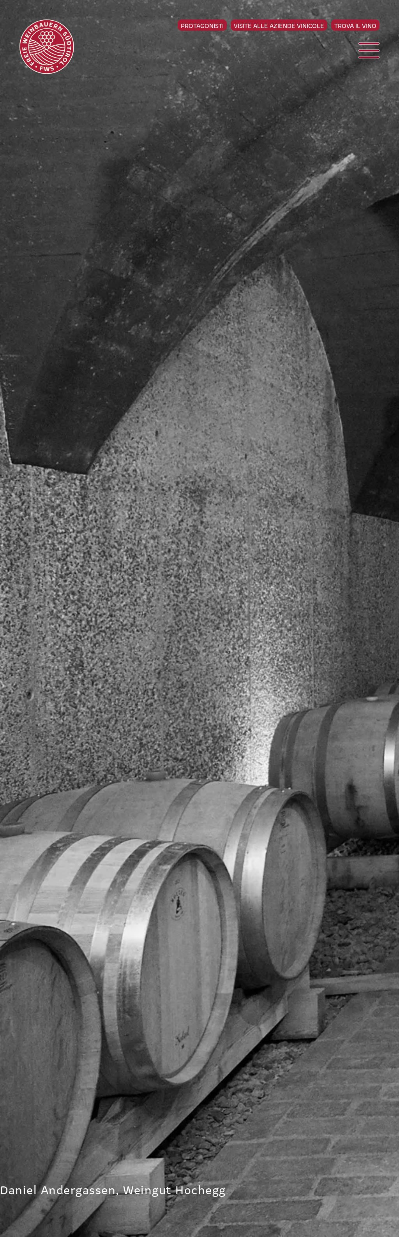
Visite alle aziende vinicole (279, 25)
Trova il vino (355, 25)
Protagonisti (202, 25)
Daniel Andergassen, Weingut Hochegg (113, 1189)
